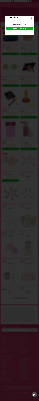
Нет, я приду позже (19, 33)
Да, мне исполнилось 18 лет (20, 28)
